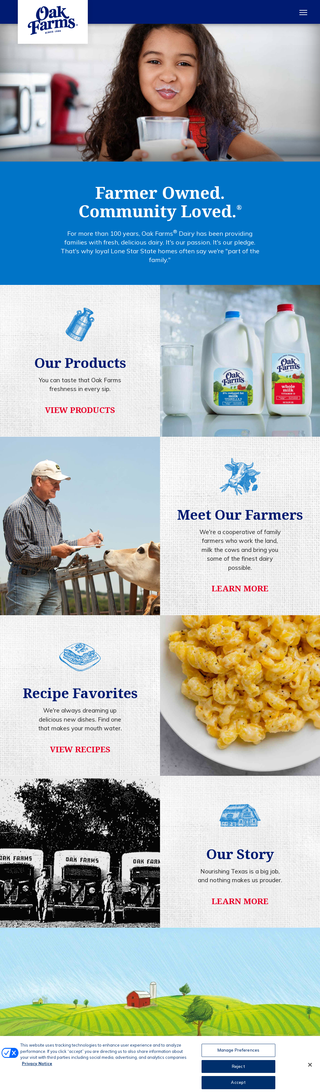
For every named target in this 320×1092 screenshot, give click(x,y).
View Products (80, 409)
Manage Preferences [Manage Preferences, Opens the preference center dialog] (238, 1054)
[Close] (310, 1069)
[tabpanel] (160, 93)
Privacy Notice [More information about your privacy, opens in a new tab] (37, 1067)
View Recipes (80, 749)
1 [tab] (160, 150)
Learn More (240, 588)
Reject (238, 1070)
